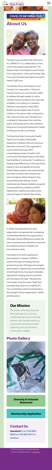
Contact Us (36, 452)
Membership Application (26, 413)
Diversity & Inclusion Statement (26, 400)
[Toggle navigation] (49, 3)
